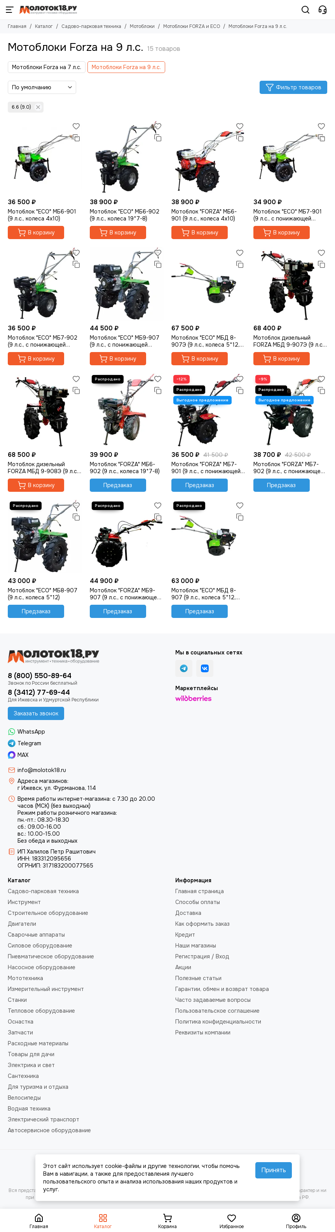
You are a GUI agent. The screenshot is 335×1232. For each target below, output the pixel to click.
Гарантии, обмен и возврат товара (222, 989)
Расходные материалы (38, 1043)
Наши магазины (195, 945)
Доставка (188, 912)
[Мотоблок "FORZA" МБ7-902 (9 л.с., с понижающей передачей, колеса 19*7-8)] (290, 410)
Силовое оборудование (40, 945)
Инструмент (24, 902)
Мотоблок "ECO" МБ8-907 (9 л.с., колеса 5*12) (42, 594)
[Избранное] (76, 126)
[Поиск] (305, 9)
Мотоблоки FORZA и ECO (191, 26)
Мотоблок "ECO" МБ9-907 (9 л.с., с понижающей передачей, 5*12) (124, 341)
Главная (17, 26)
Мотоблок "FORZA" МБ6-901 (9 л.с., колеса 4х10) (204, 215)
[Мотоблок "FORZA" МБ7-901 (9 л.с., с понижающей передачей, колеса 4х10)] (208, 410)
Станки (17, 999)
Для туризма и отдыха (38, 1086)
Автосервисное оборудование (49, 1130)
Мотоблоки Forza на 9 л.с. (126, 67)
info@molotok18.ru (41, 770)
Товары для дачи (31, 1054)
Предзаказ (117, 485)
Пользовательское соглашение (217, 1010)
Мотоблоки (142, 26)
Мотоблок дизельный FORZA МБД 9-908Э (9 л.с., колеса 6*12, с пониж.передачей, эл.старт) (43, 468)
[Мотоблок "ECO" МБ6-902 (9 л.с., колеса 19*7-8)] (127, 157)
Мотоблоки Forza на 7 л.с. (46, 67)
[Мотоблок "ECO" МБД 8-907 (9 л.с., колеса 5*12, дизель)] (208, 537)
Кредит (185, 934)
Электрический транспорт (43, 1119)
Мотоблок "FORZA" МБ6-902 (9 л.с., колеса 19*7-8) (125, 468)
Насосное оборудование (41, 967)
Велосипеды (24, 1097)
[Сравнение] (76, 138)
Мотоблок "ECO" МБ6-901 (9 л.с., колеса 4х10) (42, 215)
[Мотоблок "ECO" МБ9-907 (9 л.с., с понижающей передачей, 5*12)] (127, 284)
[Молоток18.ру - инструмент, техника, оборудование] (48, 9)
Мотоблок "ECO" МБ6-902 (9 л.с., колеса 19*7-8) (124, 215)
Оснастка (20, 1021)
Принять (273, 1170)
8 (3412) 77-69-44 (39, 692)
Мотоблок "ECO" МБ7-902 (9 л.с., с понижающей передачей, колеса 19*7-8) (43, 341)
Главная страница (199, 891)
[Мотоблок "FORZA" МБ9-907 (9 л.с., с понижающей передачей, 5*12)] (127, 537)
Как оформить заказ (202, 923)
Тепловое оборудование (41, 1010)
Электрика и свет (31, 1065)
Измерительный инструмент (46, 989)
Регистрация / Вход (202, 956)
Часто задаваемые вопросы (213, 999)
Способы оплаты (197, 902)
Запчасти (20, 1032)
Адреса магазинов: (42, 780)
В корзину (36, 232)
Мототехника (25, 978)
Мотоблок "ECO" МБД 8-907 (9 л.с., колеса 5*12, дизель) (203, 594)
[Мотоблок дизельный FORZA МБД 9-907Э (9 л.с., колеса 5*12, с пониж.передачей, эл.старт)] (290, 284)
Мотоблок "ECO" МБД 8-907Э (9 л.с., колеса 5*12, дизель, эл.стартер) (205, 341)
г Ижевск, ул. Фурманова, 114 (56, 787)
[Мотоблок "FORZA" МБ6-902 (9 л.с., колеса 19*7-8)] (127, 410)
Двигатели (22, 923)
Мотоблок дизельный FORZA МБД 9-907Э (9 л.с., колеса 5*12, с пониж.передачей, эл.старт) (289, 341)
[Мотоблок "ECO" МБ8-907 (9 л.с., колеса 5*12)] (45, 537)
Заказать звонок (36, 713)
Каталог (44, 26)
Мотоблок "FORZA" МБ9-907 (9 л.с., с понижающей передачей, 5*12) (125, 594)
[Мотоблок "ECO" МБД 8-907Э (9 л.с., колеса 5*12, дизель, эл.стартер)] (208, 284)
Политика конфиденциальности (218, 1021)
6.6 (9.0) (27, 107)
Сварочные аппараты (36, 934)
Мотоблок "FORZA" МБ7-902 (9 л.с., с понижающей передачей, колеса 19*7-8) (289, 468)
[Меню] (9, 9)
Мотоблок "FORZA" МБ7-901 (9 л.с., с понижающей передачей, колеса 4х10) (206, 468)
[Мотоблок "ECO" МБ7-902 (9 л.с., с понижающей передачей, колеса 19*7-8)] (45, 284)
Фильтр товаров (293, 87)
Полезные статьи (198, 978)
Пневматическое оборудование (51, 956)
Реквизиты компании (202, 1032)
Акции (183, 967)
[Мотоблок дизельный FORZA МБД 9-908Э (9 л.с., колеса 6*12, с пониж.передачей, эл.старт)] (45, 410)
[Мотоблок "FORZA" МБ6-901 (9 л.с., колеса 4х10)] (208, 157)
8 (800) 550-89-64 (40, 676)
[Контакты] (322, 9)
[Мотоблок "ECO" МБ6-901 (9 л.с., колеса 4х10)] (45, 157)
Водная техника (29, 1108)
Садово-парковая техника (91, 26)
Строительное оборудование (48, 912)
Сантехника (23, 1075)
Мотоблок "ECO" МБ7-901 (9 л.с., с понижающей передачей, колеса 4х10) (287, 215)
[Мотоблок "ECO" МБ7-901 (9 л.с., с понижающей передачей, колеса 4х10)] (290, 157)
